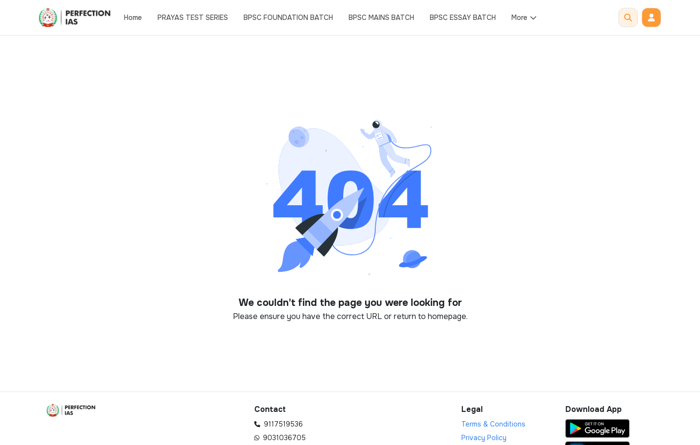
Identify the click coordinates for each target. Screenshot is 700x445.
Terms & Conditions (493, 424)
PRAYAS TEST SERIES (193, 17)
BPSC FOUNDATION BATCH (288, 17)
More (524, 17)
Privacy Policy (484, 437)
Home (133, 17)
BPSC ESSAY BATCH (463, 17)
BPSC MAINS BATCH (381, 17)
